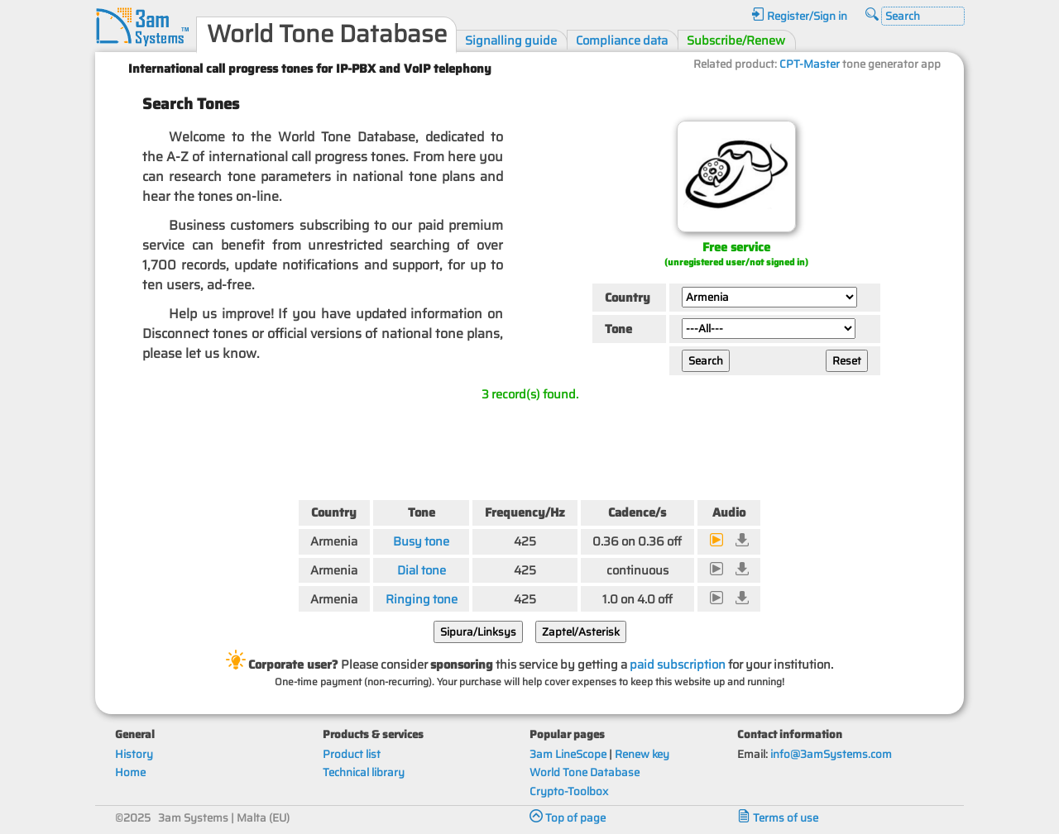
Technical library (364, 772)
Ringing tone (422, 598)
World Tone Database (585, 772)
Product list (352, 754)
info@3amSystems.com (831, 754)
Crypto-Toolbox (569, 791)
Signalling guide (511, 40)
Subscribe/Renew (736, 40)
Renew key (642, 754)
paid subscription (678, 664)
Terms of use (777, 818)
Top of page (568, 818)
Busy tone (421, 540)
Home (130, 772)
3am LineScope (568, 754)
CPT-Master (809, 64)
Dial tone (421, 569)
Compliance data (622, 40)
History (134, 754)
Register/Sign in (799, 16)
